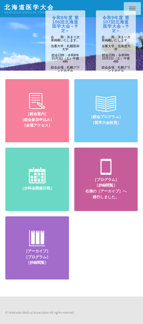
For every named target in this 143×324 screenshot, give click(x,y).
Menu (132, 8)
